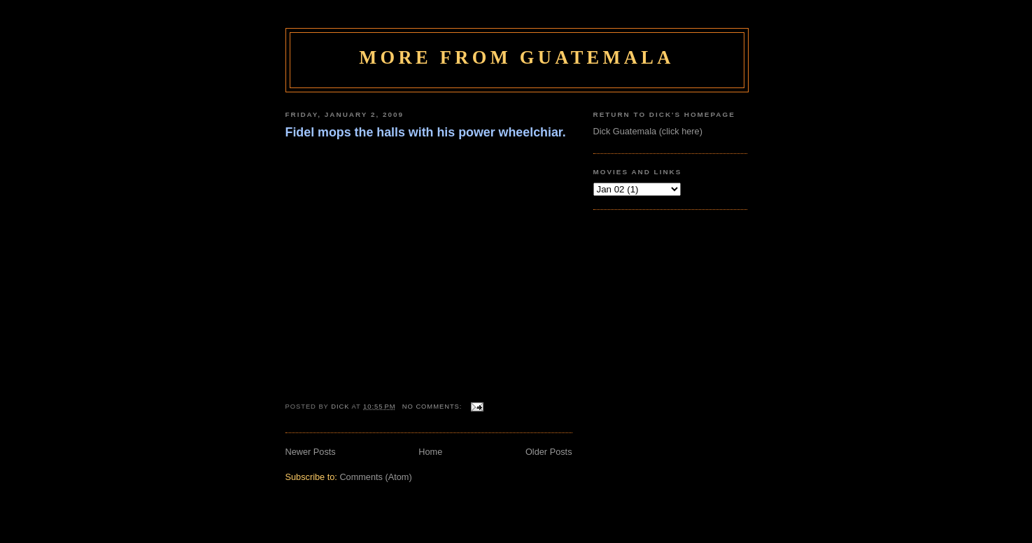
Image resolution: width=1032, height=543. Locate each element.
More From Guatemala (516, 57)
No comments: (433, 406)
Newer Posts (310, 451)
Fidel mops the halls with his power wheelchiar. (425, 132)
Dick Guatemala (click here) (647, 131)
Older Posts (548, 451)
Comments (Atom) (375, 477)
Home (430, 451)
